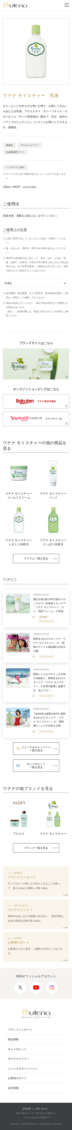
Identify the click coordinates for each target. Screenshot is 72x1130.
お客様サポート (17, 1078)
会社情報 (13, 1087)
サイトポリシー (23, 1113)
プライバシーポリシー (45, 1113)
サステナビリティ (18, 1058)
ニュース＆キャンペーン (22, 1068)
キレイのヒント (17, 1049)
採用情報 (26, 1109)
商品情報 (13, 1039)
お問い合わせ (41, 1109)
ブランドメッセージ (20, 1029)
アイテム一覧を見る (36, 558)
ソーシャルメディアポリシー (37, 1117)
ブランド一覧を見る (36, 847)
